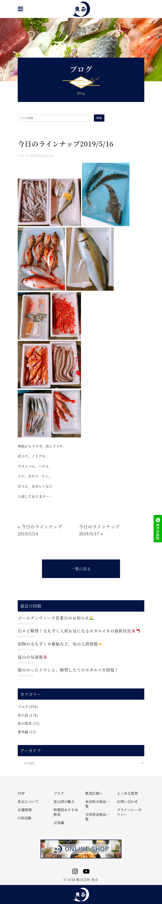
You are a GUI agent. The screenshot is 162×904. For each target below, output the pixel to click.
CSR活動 (25, 818)
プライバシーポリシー (129, 812)
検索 (99, 117)
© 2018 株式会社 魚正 (80, 879)
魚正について (28, 801)
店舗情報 (25, 810)
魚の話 (23, 715)
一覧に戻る (81, 568)
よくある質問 (127, 793)
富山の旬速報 (32, 657)
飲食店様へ (94, 793)
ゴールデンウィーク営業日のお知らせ (55, 618)
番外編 (23, 731)
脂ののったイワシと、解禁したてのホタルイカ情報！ (68, 670)
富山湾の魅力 (64, 801)
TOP (21, 793)
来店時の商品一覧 (97, 804)
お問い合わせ (127, 801)
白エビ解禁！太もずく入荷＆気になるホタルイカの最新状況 (79, 631)
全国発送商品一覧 (97, 816)
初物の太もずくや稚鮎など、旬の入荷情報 (60, 644)
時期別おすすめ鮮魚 (66, 812)
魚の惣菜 (25, 723)
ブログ (23, 155)
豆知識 (59, 822)
